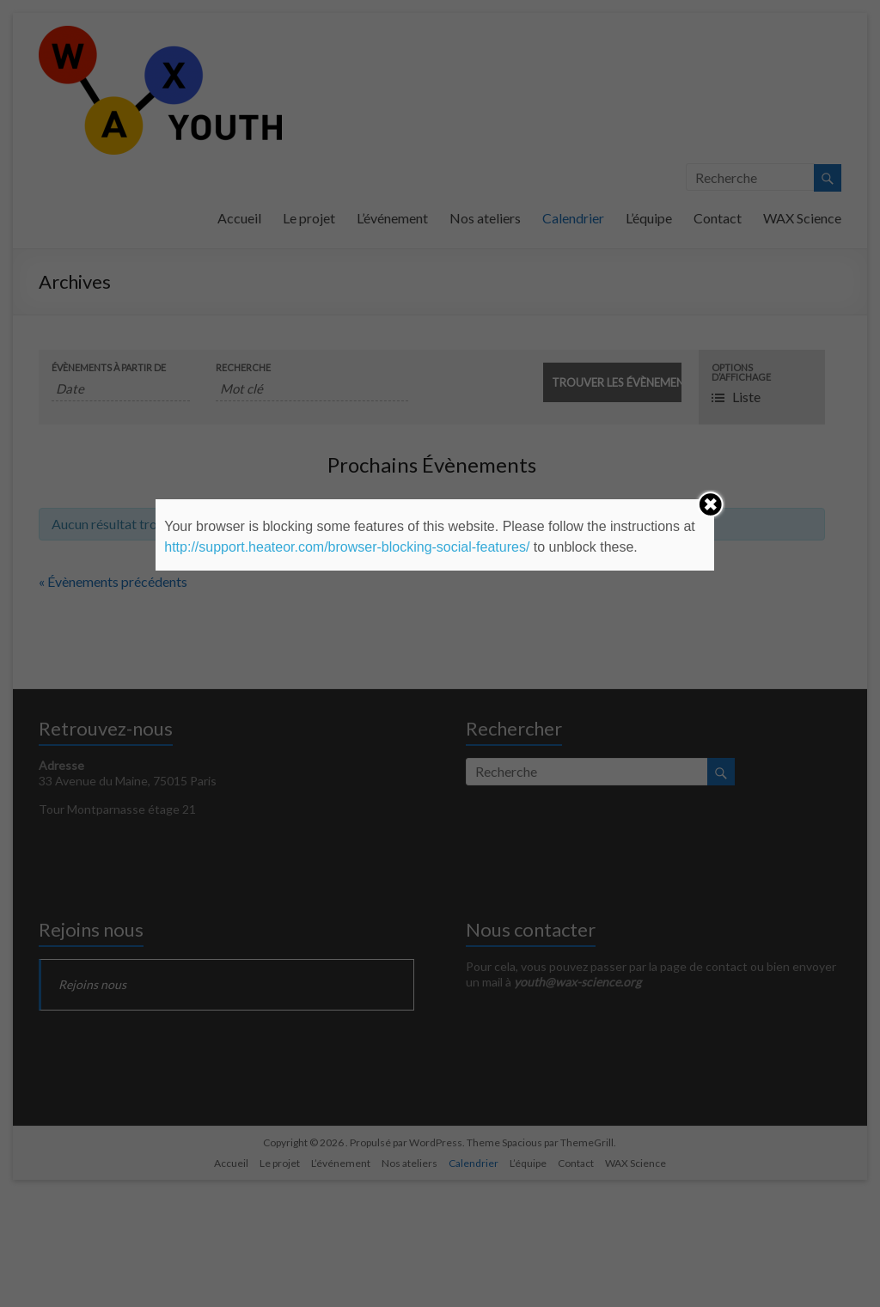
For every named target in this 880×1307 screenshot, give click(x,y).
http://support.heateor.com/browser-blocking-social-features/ (346, 547)
